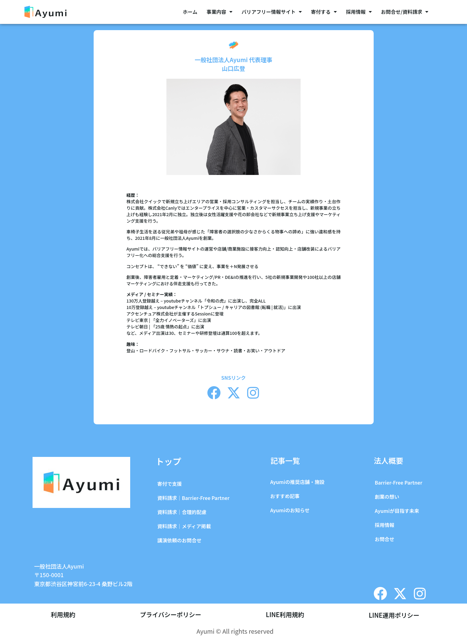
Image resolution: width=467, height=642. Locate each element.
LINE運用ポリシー (394, 615)
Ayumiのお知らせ (290, 510)
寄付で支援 (169, 483)
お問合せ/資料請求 (404, 11)
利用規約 (63, 615)
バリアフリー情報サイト (272, 11)
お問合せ (384, 539)
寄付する (324, 11)
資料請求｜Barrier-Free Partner (193, 497)
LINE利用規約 (285, 615)
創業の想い (387, 496)
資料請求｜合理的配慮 (181, 512)
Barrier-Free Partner (398, 482)
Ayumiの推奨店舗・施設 (297, 481)
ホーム (190, 11)
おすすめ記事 (285, 496)
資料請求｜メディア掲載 (184, 526)
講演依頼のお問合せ (179, 540)
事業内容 (219, 11)
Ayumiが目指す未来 (397, 510)
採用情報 (359, 11)
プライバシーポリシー (170, 615)
